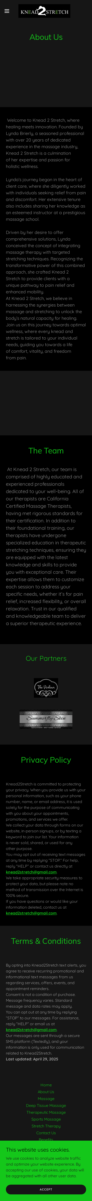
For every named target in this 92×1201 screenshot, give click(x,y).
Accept (46, 1189)
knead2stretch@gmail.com (31, 872)
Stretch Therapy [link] (46, 1126)
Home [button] (46, 1084)
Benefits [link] (46, 1139)
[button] (8, 11)
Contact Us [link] (46, 1132)
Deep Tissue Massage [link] (46, 1105)
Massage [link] (46, 1098)
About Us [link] (46, 1091)
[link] (45, 11)
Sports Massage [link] (46, 1119)
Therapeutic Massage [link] (46, 1112)
